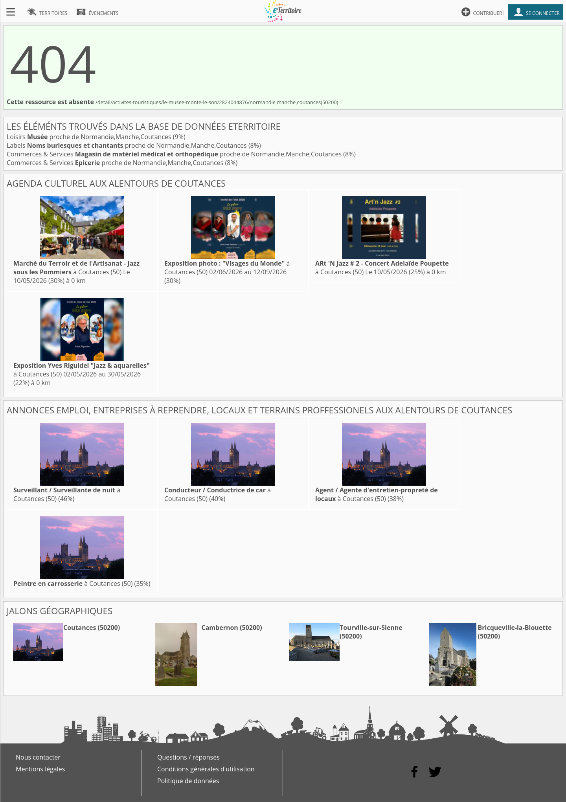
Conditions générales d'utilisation (206, 769)
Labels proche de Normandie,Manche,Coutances (127, 145)
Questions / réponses (188, 757)
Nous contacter (38, 757)
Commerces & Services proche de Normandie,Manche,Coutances (175, 154)
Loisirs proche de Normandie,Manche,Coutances (90, 136)
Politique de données (188, 780)
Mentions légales (40, 769)
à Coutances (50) (76, 267)
